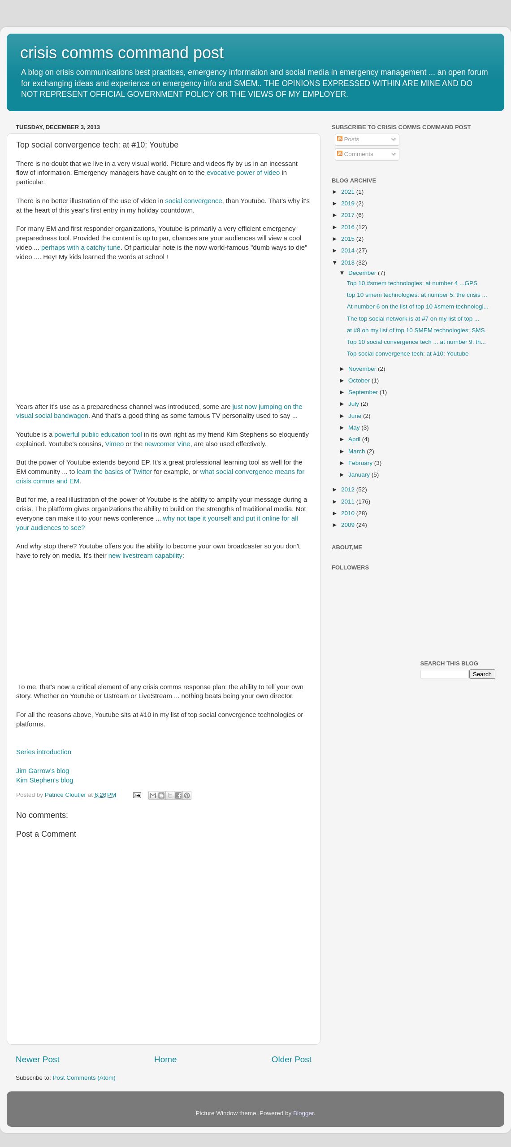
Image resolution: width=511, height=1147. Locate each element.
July (354, 403)
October (360, 380)
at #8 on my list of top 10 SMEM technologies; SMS (416, 330)
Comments (355, 154)
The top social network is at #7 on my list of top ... (413, 318)
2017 (348, 215)
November (363, 368)
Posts (348, 139)
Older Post (292, 1059)
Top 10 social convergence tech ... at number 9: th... (416, 342)
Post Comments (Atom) (84, 1077)
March (357, 451)
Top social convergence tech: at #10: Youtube (408, 353)
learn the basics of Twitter (114, 471)
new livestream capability (145, 555)
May (354, 427)
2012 (348, 489)
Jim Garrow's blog (43, 770)
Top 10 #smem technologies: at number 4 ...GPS (412, 283)
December (363, 272)
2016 (348, 227)
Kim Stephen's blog (44, 780)
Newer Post (38, 1059)
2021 (348, 191)
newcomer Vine (167, 444)
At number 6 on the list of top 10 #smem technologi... (418, 306)
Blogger (303, 1113)
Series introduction (43, 752)
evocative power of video (243, 172)
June (355, 416)
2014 (348, 250)
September (364, 392)
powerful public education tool (98, 434)
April (355, 439)
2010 (348, 513)
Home (165, 1059)
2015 (348, 238)
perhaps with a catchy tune (81, 247)
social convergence (193, 200)
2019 (348, 203)
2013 (348, 262)
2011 (348, 501)
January (360, 474)
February (361, 463)
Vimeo (114, 444)
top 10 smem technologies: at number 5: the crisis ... (417, 294)
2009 (348, 524)
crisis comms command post (122, 52)
